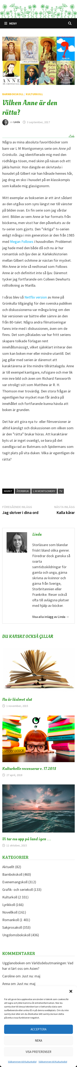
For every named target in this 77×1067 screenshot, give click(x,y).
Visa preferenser (38, 1052)
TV (60, 491)
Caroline (8, 976)
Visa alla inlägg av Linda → (50, 617)
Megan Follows (21, 241)
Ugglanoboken (13, 963)
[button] (71, 991)
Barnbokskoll (13, 94)
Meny (10, 23)
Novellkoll (9, 912)
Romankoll (10, 919)
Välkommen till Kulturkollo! (22, 1061)
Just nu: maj (31, 976)
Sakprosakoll (12, 927)
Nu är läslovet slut (17, 699)
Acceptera (38, 1029)
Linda (17, 122)
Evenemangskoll (15, 882)
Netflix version (35, 297)
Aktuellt (8, 866)
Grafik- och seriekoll (17, 889)
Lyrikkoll (8, 904)
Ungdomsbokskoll (16, 935)
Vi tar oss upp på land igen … (26, 839)
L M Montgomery (44, 491)
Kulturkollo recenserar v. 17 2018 (29, 769)
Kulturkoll (34, 94)
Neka (38, 1040)
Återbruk (22, 491)
